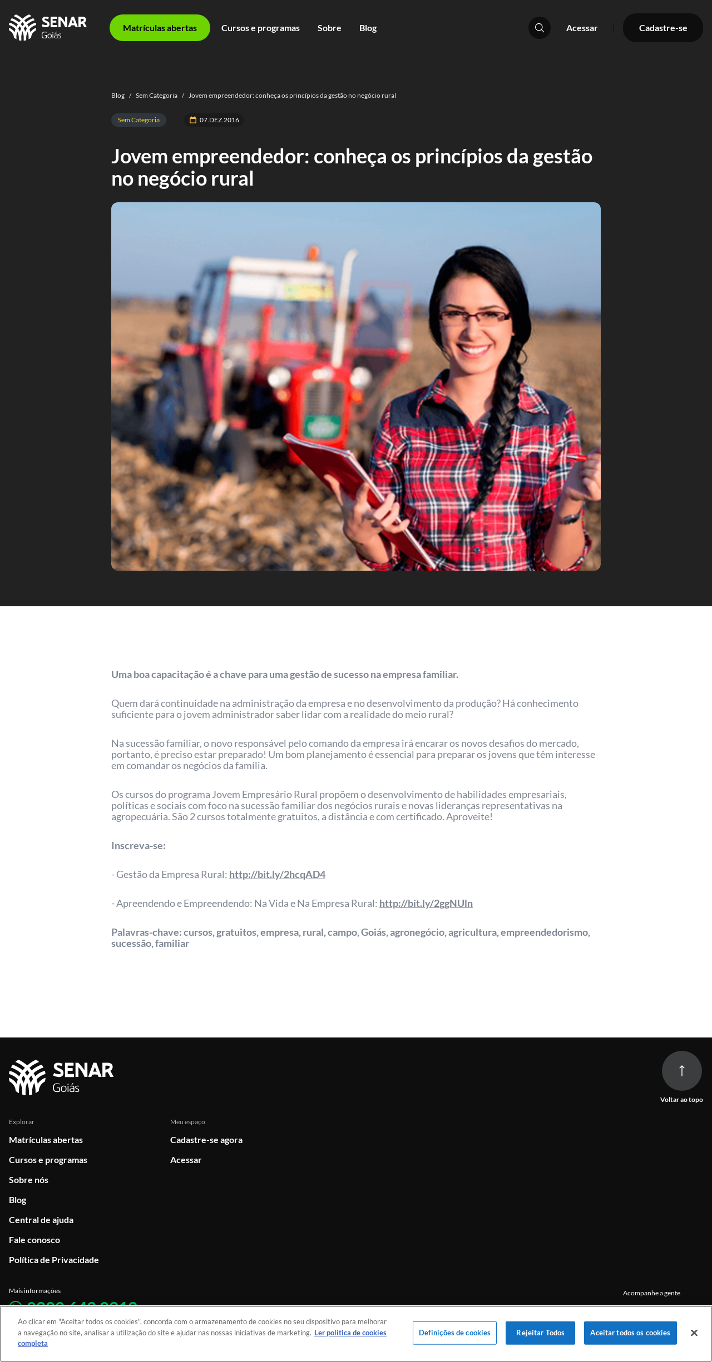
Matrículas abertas (46, 1139)
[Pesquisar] (539, 28)
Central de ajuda (41, 1219)
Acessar (582, 27)
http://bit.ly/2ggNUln (426, 903)
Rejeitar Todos (540, 1332)
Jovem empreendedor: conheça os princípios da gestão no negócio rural (286, 95)
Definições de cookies (455, 1332)
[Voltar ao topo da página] (682, 1071)
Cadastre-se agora (206, 1139)
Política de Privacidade (54, 1259)
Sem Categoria (151, 95)
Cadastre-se (663, 27)
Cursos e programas (260, 27)
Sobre (330, 27)
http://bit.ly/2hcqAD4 (277, 874)
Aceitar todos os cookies (630, 1332)
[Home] (49, 27)
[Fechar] (694, 1333)
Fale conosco (34, 1239)
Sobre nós (28, 1179)
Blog (368, 27)
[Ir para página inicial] (63, 1078)
